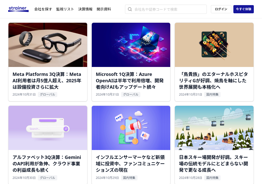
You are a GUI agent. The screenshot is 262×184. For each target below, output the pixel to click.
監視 (65, 9)
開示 (104, 9)
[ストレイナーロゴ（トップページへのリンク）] (21, 9)
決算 (85, 9)
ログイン (221, 9)
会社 (43, 9)
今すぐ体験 (243, 9)
